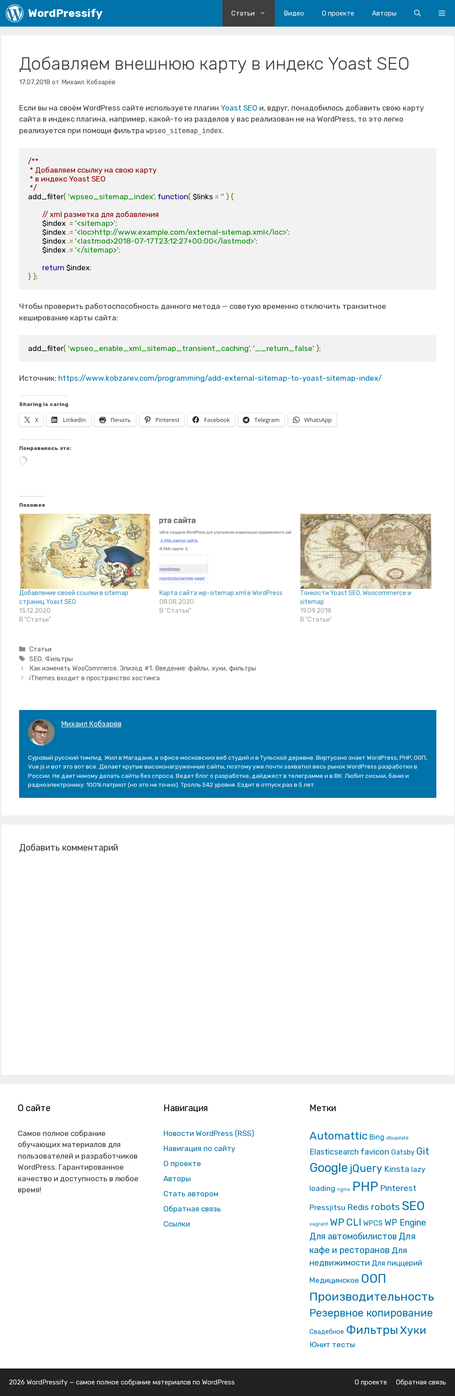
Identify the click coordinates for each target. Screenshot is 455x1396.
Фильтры (59, 659)
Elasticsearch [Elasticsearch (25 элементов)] (334, 1151)
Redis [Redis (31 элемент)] (358, 1207)
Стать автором (190, 1193)
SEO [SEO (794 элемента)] (413, 1206)
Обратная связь (192, 1208)
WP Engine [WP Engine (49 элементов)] (405, 1223)
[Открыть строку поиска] (417, 13)
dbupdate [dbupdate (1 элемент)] (397, 1138)
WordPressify (65, 13)
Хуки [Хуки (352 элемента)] (413, 1330)
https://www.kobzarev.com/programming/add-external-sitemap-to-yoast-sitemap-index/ (220, 378)
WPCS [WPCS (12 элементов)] (373, 1223)
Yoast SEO (239, 107)
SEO (35, 659)
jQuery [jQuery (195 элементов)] (366, 1168)
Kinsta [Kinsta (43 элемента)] (396, 1169)
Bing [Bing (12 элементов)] (376, 1137)
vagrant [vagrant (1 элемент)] (318, 1224)
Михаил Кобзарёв (91, 724)
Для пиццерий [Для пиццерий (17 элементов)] (397, 1262)
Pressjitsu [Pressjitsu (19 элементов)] (327, 1207)
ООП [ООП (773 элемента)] (373, 1278)
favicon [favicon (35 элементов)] (374, 1152)
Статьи (253, 13)
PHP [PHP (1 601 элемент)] (365, 1186)
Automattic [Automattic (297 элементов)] (338, 1135)
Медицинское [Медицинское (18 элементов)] (334, 1280)
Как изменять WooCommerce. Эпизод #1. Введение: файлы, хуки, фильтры (142, 668)
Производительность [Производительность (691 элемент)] (371, 1297)
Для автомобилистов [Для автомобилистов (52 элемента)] (353, 1236)
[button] (442, 13)
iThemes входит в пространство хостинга (94, 678)
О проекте (338, 13)
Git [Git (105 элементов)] (422, 1151)
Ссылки (176, 1223)
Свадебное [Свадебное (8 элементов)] (326, 1332)
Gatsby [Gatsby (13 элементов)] (403, 1152)
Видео (294, 13)
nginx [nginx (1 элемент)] (343, 1189)
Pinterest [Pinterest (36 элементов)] (398, 1188)
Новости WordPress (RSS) (208, 1133)
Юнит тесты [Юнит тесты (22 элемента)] (332, 1344)
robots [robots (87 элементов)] (385, 1206)
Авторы (384, 13)
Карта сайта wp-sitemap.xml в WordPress (220, 593)
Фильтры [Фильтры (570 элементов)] (372, 1330)
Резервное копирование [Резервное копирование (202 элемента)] (371, 1313)
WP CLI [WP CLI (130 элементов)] (345, 1222)
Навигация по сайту (199, 1148)
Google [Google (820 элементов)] (328, 1167)
